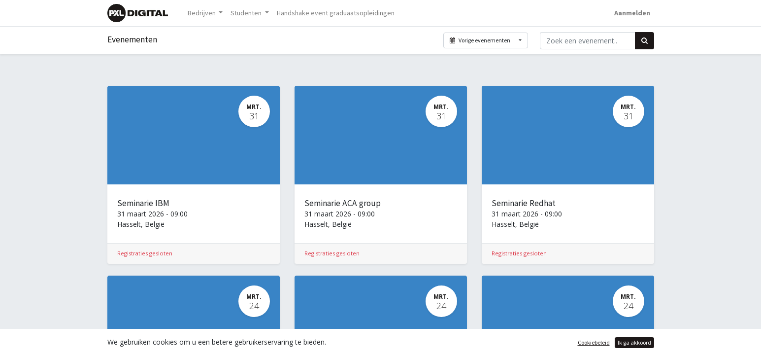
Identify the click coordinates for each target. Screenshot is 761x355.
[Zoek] (644, 40)
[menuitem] (335, 13)
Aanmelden (632, 12)
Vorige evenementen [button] (480, 40)
